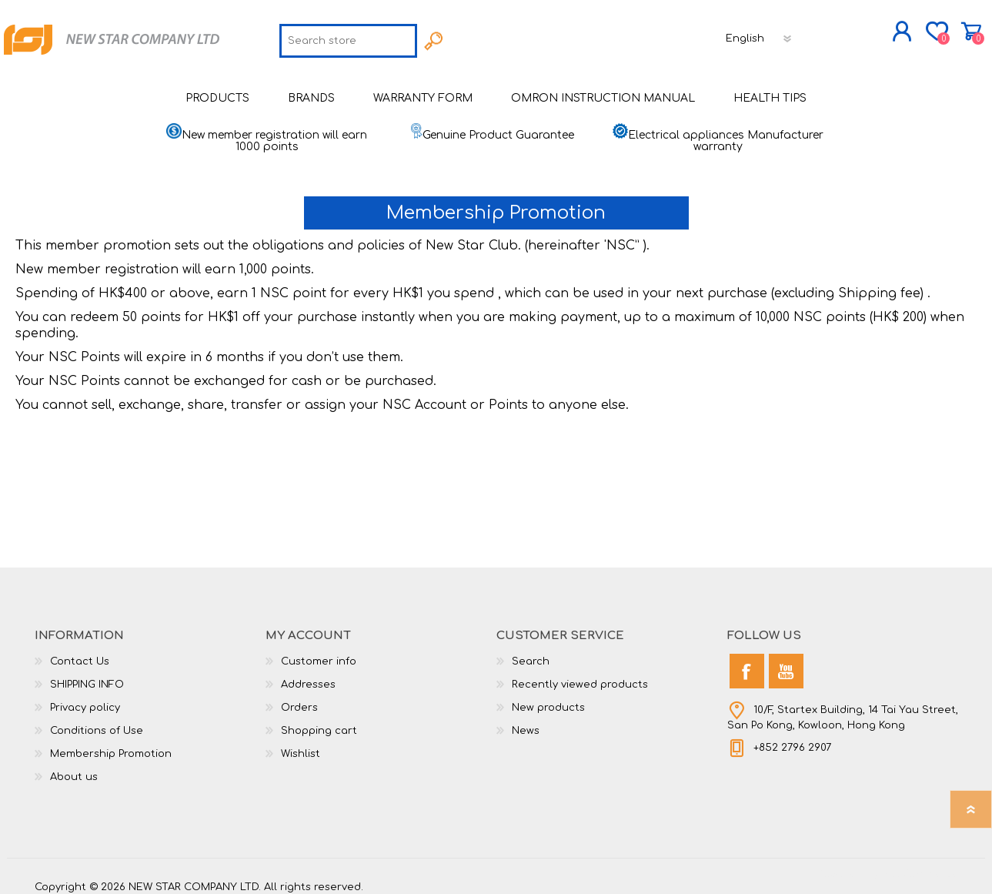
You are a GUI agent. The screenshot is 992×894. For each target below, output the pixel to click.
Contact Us (79, 650)
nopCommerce (919, 863)
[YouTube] (786, 660)
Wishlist (300, 743)
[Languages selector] (759, 33)
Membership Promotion (111, 743)
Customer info (318, 650)
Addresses (308, 673)
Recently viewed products (580, 673)
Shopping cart (971, 26)
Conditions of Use (96, 720)
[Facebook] (747, 660)
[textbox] (348, 35)
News (525, 720)
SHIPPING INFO (87, 673)
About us (74, 766)
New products (548, 696)
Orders (299, 696)
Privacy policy (85, 696)
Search (530, 650)
